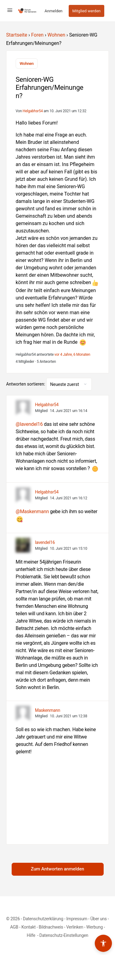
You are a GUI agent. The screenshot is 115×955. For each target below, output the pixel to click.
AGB (14, 927)
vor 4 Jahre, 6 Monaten (72, 354)
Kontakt (28, 927)
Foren (37, 35)
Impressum (76, 918)
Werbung (94, 927)
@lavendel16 (29, 424)
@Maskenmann (32, 511)
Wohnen (56, 35)
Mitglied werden (86, 11)
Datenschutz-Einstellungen (63, 935)
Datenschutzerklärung (43, 918)
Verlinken (74, 927)
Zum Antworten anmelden (57, 869)
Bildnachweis (51, 927)
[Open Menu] (9, 10)
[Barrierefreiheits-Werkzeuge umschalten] (103, 943)
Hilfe (31, 935)
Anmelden (53, 11)
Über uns (98, 918)
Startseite (16, 35)
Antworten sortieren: (26, 384)
